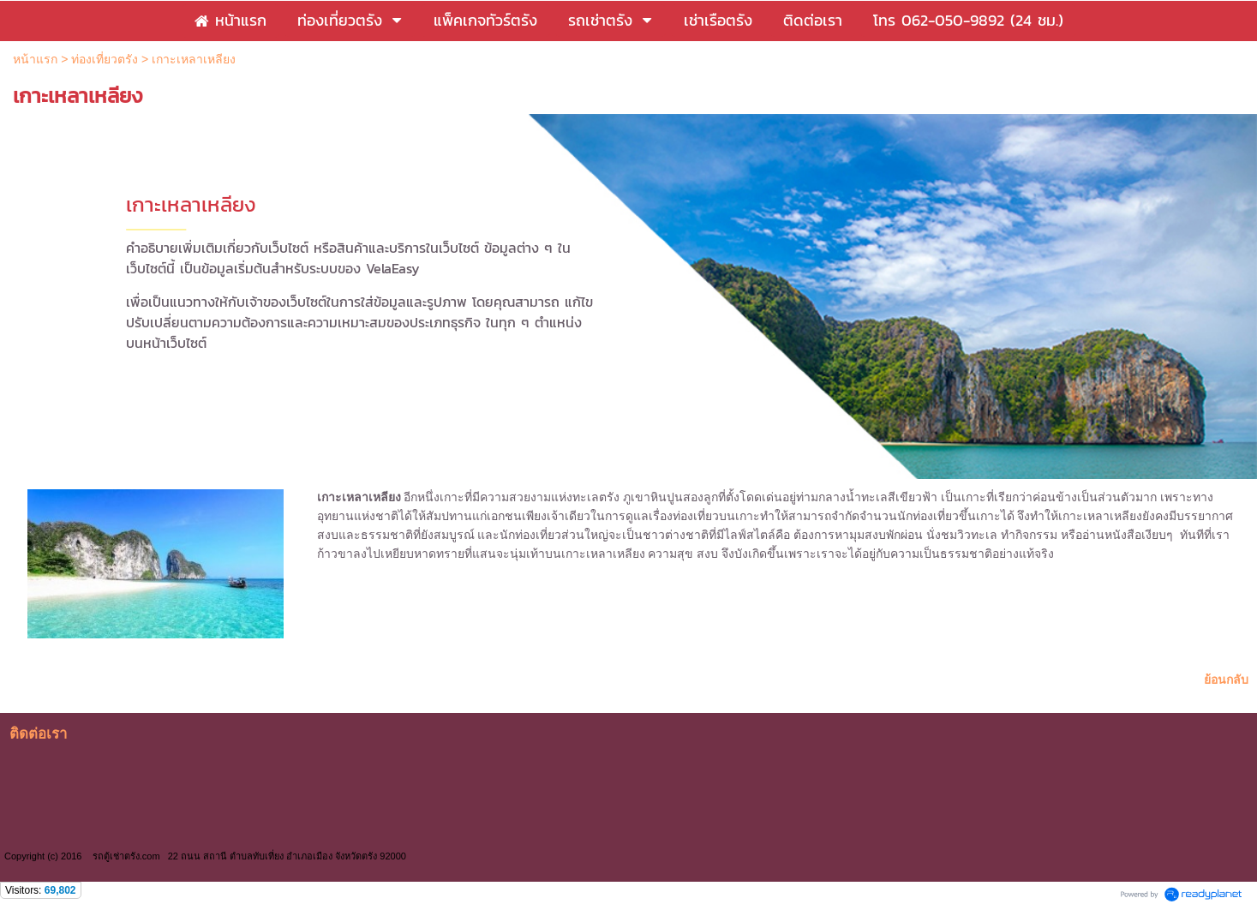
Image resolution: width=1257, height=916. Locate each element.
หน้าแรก (35, 59)
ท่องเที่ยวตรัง (104, 59)
